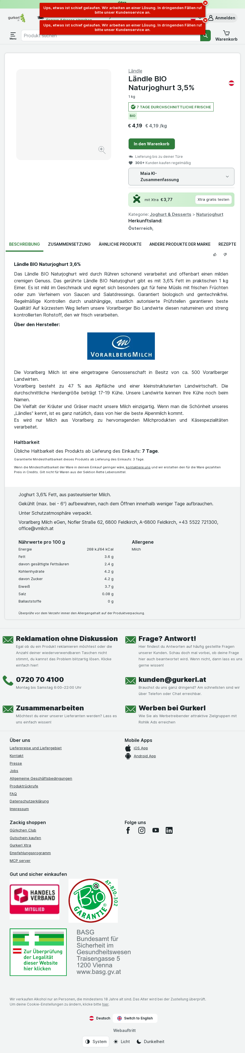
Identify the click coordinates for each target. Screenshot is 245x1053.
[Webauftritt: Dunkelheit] (150, 1041)
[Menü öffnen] (13, 35)
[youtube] (155, 830)
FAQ (13, 793)
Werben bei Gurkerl (172, 708)
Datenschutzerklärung (29, 801)
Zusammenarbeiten (50, 708)
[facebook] (128, 830)
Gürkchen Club (23, 830)
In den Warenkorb (151, 143)
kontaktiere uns (138, 467)
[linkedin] (169, 830)
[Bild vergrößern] (102, 151)
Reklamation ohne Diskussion (67, 638)
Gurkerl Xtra (20, 845)
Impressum (19, 808)
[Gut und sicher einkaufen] (93, 901)
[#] (38, 952)
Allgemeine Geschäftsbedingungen (41, 778)
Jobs (14, 770)
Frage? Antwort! (167, 638)
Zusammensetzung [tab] (69, 244)
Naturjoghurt (209, 214)
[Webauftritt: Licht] (121, 1041)
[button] (221, 17)
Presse (16, 763)
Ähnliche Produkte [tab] (120, 244)
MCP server (20, 860)
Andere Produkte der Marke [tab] (179, 244)
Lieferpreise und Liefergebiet (36, 748)
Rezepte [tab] (227, 244)
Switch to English (135, 1018)
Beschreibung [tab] (24, 244)
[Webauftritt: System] (95, 1041)
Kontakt (16, 755)
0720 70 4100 (40, 679)
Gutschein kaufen (25, 837)
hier (105, 1004)
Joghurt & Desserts (170, 214)
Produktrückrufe (24, 786)
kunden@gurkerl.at (172, 679)
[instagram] (141, 830)
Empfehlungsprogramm (30, 853)
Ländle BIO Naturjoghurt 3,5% (181, 83)
